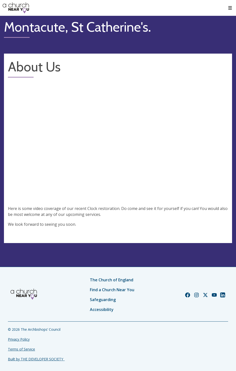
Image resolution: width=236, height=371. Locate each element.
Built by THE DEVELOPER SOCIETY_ (36, 359)
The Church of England (111, 280)
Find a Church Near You (112, 289)
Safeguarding (103, 299)
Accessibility (102, 309)
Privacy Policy (19, 339)
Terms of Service (21, 349)
